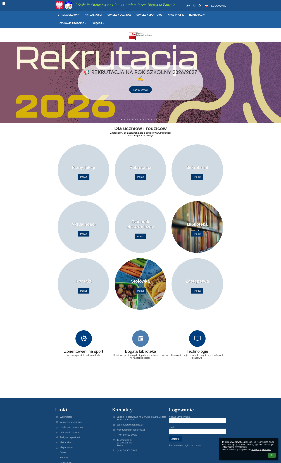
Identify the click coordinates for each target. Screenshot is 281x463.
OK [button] (271, 455)
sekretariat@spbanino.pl (129, 424)
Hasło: (172, 427)
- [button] (194, 5)
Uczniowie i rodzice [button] (72, 23)
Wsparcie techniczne (71, 422)
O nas (63, 452)
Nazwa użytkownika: (179, 416)
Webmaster (66, 416)
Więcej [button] (99, 23)
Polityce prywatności (261, 449)
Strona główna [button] (68, 14)
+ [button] (188, 5)
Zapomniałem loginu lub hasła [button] (185, 445)
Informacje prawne (70, 432)
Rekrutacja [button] (197, 14)
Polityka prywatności (71, 437)
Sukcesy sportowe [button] (149, 14)
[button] (206, 6)
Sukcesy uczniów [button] (119, 14)
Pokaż (83, 177)
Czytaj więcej (140, 87)
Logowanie (218, 5)
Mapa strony (66, 447)
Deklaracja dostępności (72, 427)
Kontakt (64, 457)
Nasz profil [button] (176, 14)
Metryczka (65, 442)
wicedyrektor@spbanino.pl (131, 429)
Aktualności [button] (93, 14)
